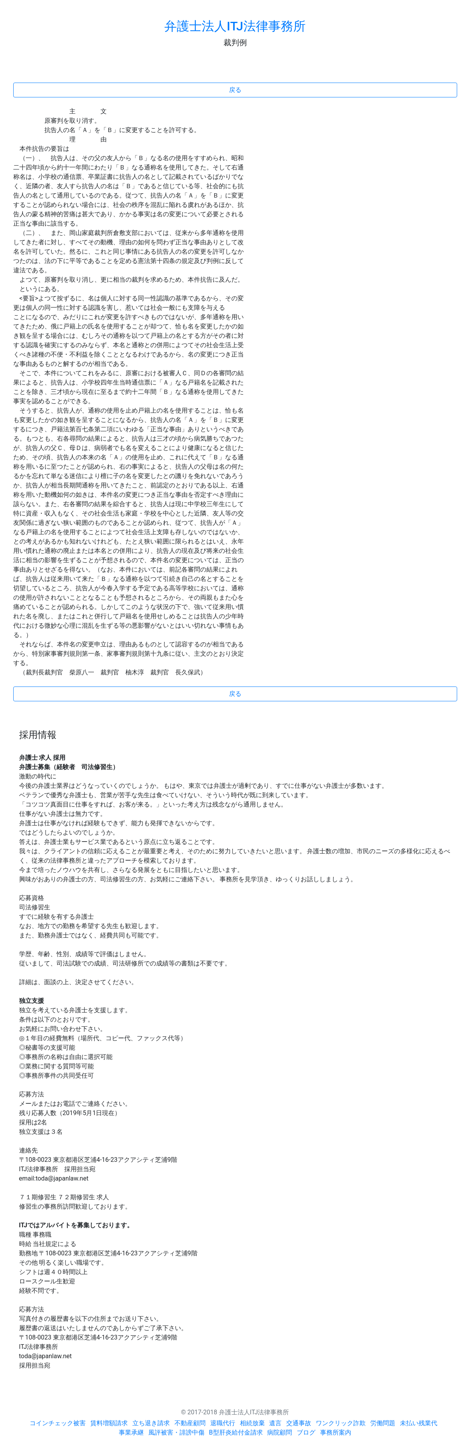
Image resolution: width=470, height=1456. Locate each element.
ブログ (306, 1432)
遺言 (275, 1423)
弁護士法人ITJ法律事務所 (234, 26)
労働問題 (382, 1423)
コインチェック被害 (58, 1423)
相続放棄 (252, 1423)
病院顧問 (279, 1432)
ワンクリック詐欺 (341, 1423)
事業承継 (131, 1432)
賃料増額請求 (109, 1423)
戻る (235, 90)
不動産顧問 (190, 1423)
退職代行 (222, 1423)
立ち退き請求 (151, 1423)
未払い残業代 (418, 1423)
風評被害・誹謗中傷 (176, 1432)
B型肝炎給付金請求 (236, 1432)
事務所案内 (335, 1432)
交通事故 (298, 1423)
